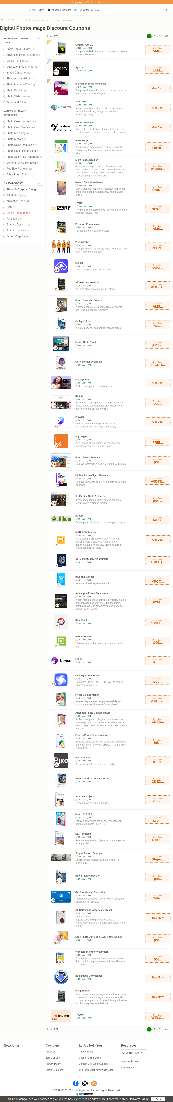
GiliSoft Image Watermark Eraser (93, 910)
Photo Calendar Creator (88, 300)
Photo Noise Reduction (21, 144)
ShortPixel (81, 101)
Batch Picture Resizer (87, 875)
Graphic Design (18, 224)
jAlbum (79, 515)
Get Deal (157, 88)
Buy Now (158, 917)
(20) (32, 49)
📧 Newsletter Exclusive (87, 10)
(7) (33, 127)
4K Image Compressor (88, 675)
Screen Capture (17, 236)
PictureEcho (82, 242)
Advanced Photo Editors (23, 54)
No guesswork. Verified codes (86, 2)
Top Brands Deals (130, 1061)
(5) (26, 61)
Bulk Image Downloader (88, 975)
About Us (51, 1051)
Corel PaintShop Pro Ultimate (91, 559)
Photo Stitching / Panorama (24, 156)
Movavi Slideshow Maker (89, 182)
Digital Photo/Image (63, 20)
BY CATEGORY (22, 183)
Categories (10, 19)
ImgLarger (81, 436)
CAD (11, 207)
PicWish (79, 417)
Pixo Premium (83, 757)
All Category (127, 1067)
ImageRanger (82, 990)
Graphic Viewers (17, 230)
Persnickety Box (84, 636)
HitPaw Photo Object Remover (92, 475)
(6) (36, 121)
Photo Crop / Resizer (20, 127)
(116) (28, 225)
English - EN (130, 1052)
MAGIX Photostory (85, 532)
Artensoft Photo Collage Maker (92, 712)
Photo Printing (16, 90)
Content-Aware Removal (22, 162)
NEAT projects (83, 833)
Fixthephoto (82, 379)
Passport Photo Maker (87, 224)
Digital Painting (17, 60)
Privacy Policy (139, 1099)
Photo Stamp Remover (88, 457)
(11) (30, 102)
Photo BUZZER (83, 814)
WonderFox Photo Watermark (91, 951)
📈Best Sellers (36, 10)
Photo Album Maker (20, 78)
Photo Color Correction (21, 121)
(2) (27, 133)
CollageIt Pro (82, 321)
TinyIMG (80, 1014)
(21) (14, 207)
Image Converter (18, 72)
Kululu (79, 396)
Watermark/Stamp (19, 102)
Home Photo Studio (86, 342)
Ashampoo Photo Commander (92, 593)
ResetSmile (81, 620)
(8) (28, 96)
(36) (24, 195)
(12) (32, 79)
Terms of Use (53, 1057)
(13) (38, 55)
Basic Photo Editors (20, 48)
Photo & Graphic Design (37, 20)
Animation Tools (18, 201)
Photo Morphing (17, 133)
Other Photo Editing (20, 174)
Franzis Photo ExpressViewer (91, 735)
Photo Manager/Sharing (22, 84)
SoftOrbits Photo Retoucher (91, 496)
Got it (158, 1099)
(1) (36, 67)
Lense (78, 659)
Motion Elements (84, 122)
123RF (78, 203)
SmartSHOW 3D (84, 44)
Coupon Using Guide (90, 1057)
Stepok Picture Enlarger (88, 853)
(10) (29, 73)
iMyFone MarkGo (84, 577)
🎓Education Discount (59, 10)
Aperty (79, 67)
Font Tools (14, 218)
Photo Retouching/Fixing (23, 150)
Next (166, 36)
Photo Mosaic (16, 139)
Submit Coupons (54, 1070)
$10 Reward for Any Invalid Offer (96, 1070)
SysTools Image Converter (90, 892)
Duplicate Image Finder (22, 66)
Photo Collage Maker (87, 694)
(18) (32, 175)
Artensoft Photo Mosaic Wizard (92, 778)
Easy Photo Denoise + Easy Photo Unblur (98, 937)
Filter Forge (81, 140)
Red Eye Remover (19, 168)
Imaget (79, 263)
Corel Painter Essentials (88, 361)
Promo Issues (86, 1051)
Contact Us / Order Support (93, 1063)
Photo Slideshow (18, 96)
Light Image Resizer (86, 160)
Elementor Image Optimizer (90, 83)
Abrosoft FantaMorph (87, 282)
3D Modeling (16, 195)
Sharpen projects (85, 796)
